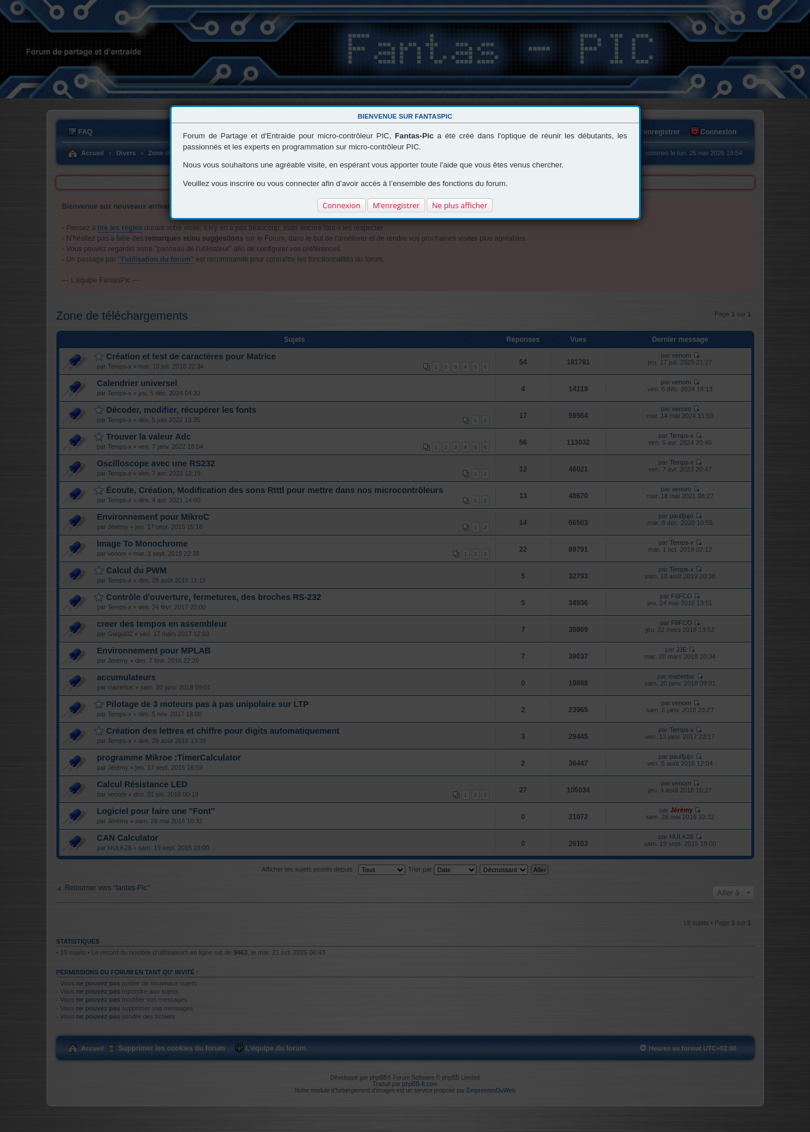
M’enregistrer (396, 205)
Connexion (342, 205)
